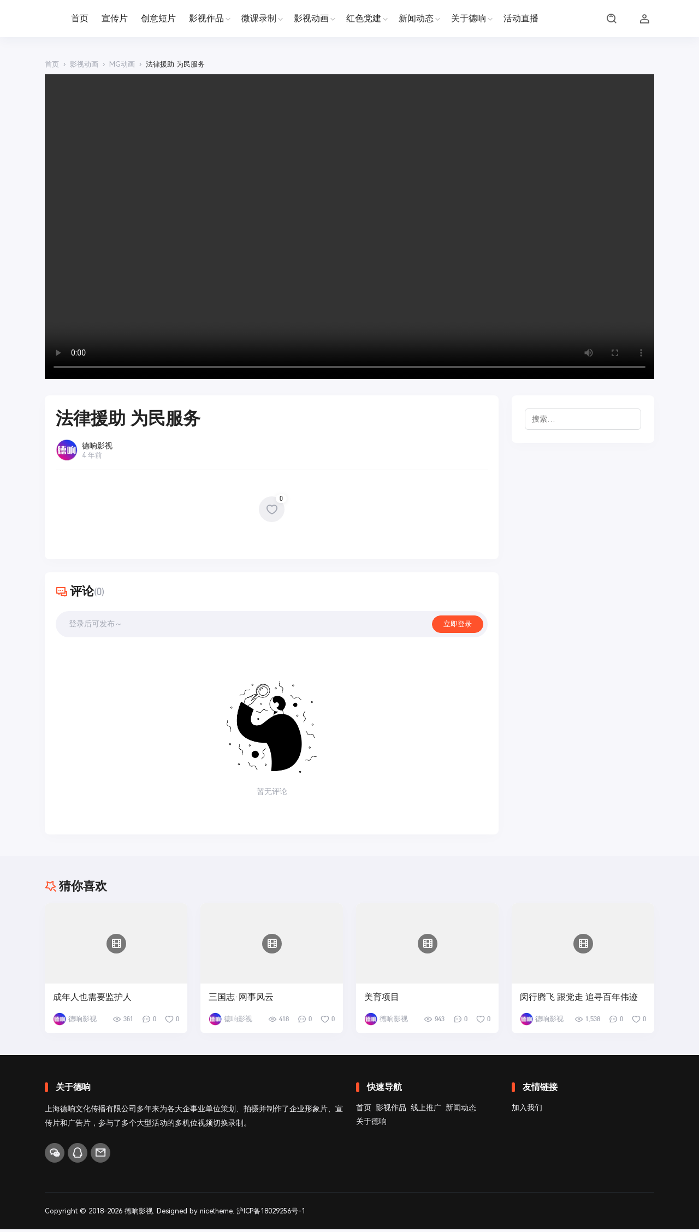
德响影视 (139, 1214)
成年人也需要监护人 (92, 1000)
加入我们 (527, 1110)
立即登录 (456, 625)
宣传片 (115, 18)
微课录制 (258, 18)
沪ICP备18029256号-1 (272, 1214)
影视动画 (311, 18)
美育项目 (381, 1000)
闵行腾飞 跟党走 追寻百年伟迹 (579, 1000)
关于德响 (468, 18)
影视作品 (206, 18)
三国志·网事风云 (241, 1000)
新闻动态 (416, 18)
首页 (79, 18)
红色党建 (363, 18)
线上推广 (426, 1110)
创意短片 (158, 18)
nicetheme (217, 1214)
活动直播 (520, 18)
